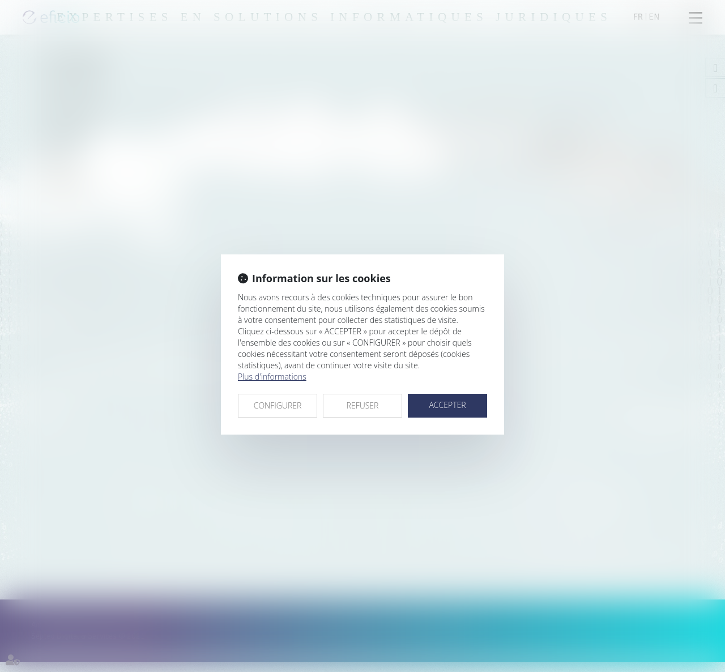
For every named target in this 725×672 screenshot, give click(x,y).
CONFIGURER (278, 405)
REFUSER (363, 405)
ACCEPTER (447, 404)
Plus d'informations (272, 376)
